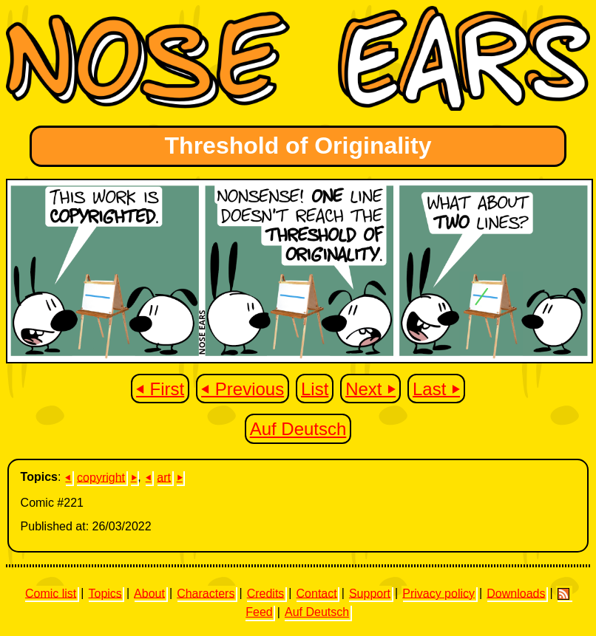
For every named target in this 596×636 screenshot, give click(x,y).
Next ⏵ (370, 388)
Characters (205, 593)
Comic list (50, 593)
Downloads (516, 593)
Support (369, 593)
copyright (101, 477)
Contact (317, 593)
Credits (266, 593)
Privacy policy (438, 593)
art (164, 477)
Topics (105, 593)
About (149, 593)
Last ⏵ (436, 388)
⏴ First (160, 388)
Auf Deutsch (298, 429)
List (314, 388)
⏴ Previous (242, 388)
